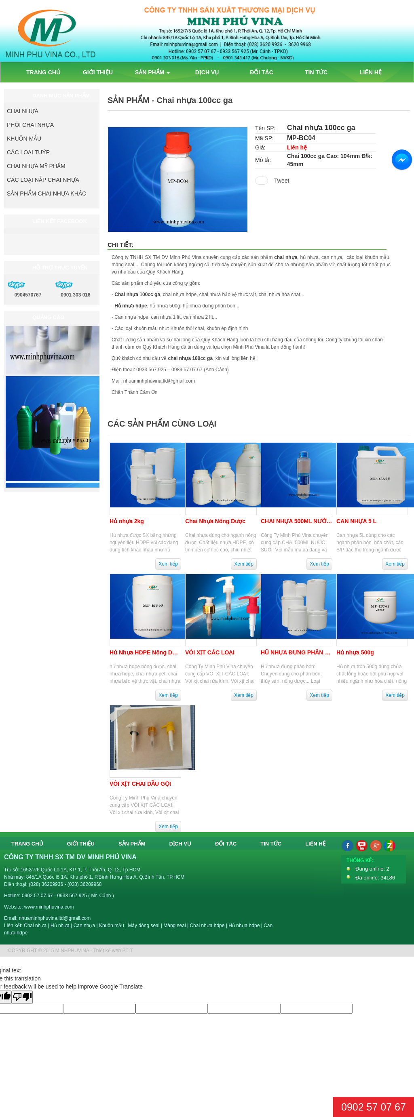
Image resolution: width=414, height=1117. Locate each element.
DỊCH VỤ (207, 72)
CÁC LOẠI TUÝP (28, 152)
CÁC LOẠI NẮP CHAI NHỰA (43, 180)
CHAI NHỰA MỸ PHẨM (36, 166)
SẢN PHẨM (152, 72)
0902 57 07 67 (373, 1107)
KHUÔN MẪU (24, 138)
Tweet (281, 180)
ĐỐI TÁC (261, 72)
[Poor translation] (22, 997)
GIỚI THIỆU (98, 72)
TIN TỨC (316, 72)
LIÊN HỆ (371, 72)
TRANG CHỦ (43, 72)
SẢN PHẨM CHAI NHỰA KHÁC (46, 193)
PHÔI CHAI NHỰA (30, 125)
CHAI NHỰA (22, 111)
